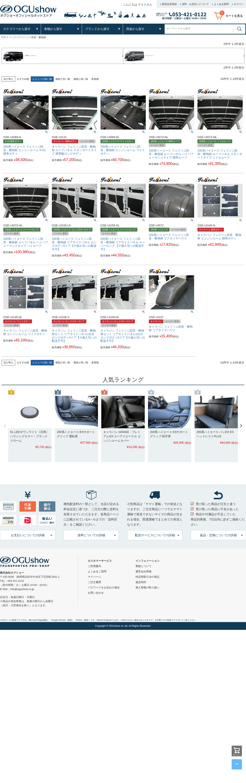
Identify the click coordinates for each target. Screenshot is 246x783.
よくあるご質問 (97, 571)
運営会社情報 (143, 571)
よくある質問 (221, 4)
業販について (143, 566)
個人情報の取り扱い (147, 587)
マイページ (94, 576)
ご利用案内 (94, 566)
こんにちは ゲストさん (137, 4)
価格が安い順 (62, 79)
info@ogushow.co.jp (22, 589)
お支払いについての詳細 (28, 535)
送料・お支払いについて (195, 4)
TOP (3, 37)
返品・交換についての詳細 (218, 535)
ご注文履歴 (94, 582)
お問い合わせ (96, 592)
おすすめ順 (23, 79)
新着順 (95, 79)
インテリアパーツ (18, 37)
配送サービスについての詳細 (155, 535)
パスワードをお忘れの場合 (104, 587)
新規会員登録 (169, 4)
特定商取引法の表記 (147, 576)
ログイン (239, 4)
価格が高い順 (80, 79)
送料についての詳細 (91, 535)
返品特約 (141, 582)
